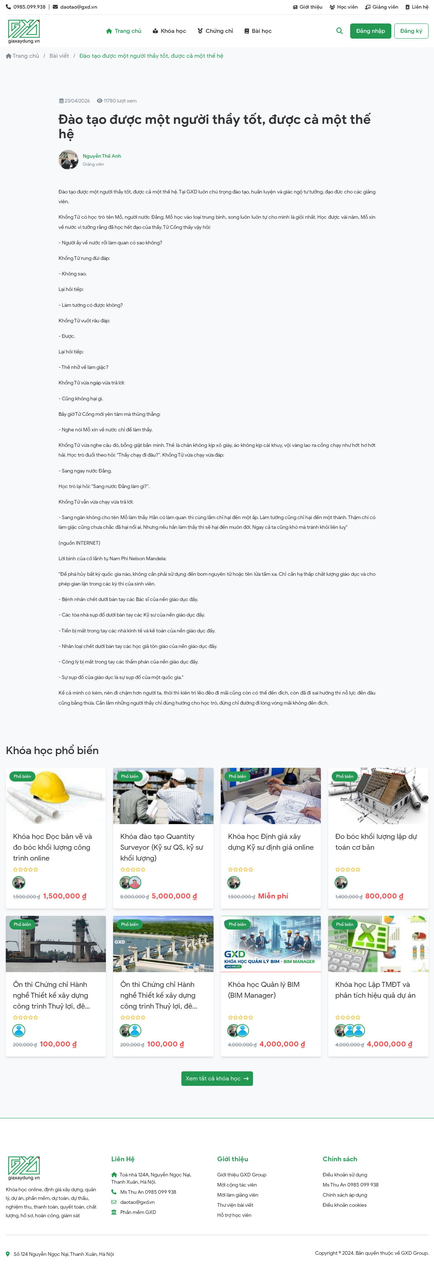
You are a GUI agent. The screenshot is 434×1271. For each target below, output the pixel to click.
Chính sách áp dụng (345, 1195)
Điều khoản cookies (345, 1205)
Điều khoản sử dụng (345, 1175)
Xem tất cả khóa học (217, 1078)
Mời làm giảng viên (237, 1195)
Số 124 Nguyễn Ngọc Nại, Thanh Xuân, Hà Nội (60, 1254)
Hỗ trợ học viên (234, 1215)
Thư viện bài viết (235, 1205)
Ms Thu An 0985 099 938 (351, 1185)
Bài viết (59, 56)
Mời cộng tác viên (237, 1185)
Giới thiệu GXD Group (241, 1175)
